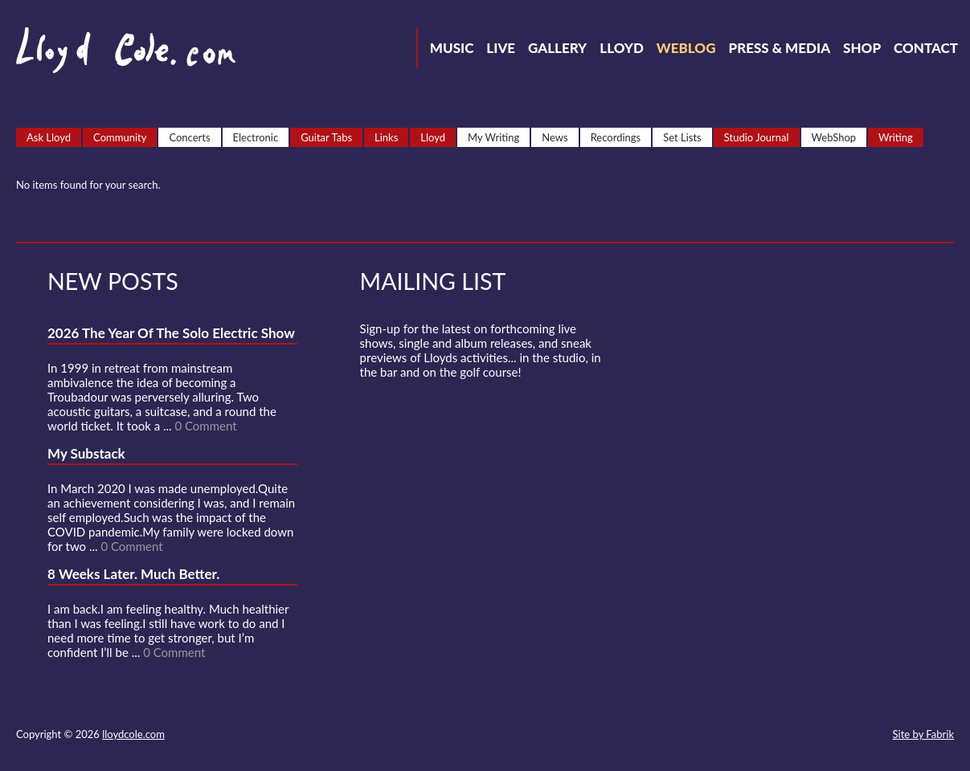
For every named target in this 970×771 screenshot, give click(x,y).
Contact (926, 47)
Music (452, 47)
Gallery (557, 47)
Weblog (686, 47)
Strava (812, 735)
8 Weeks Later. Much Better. (133, 573)
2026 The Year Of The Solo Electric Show (171, 332)
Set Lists (682, 137)
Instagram (841, 735)
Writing (895, 137)
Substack (870, 735)
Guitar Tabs (326, 137)
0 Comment (205, 425)
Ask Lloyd (49, 137)
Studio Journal (756, 137)
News (554, 137)
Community (119, 137)
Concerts (189, 137)
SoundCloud (783, 735)
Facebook (754, 735)
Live (500, 47)
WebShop (834, 137)
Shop (862, 47)
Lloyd (622, 47)
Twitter (725, 735)
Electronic (256, 137)
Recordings (616, 137)
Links (386, 137)
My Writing (493, 137)
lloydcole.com (133, 734)
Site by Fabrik (923, 734)
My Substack (86, 453)
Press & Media (779, 47)
